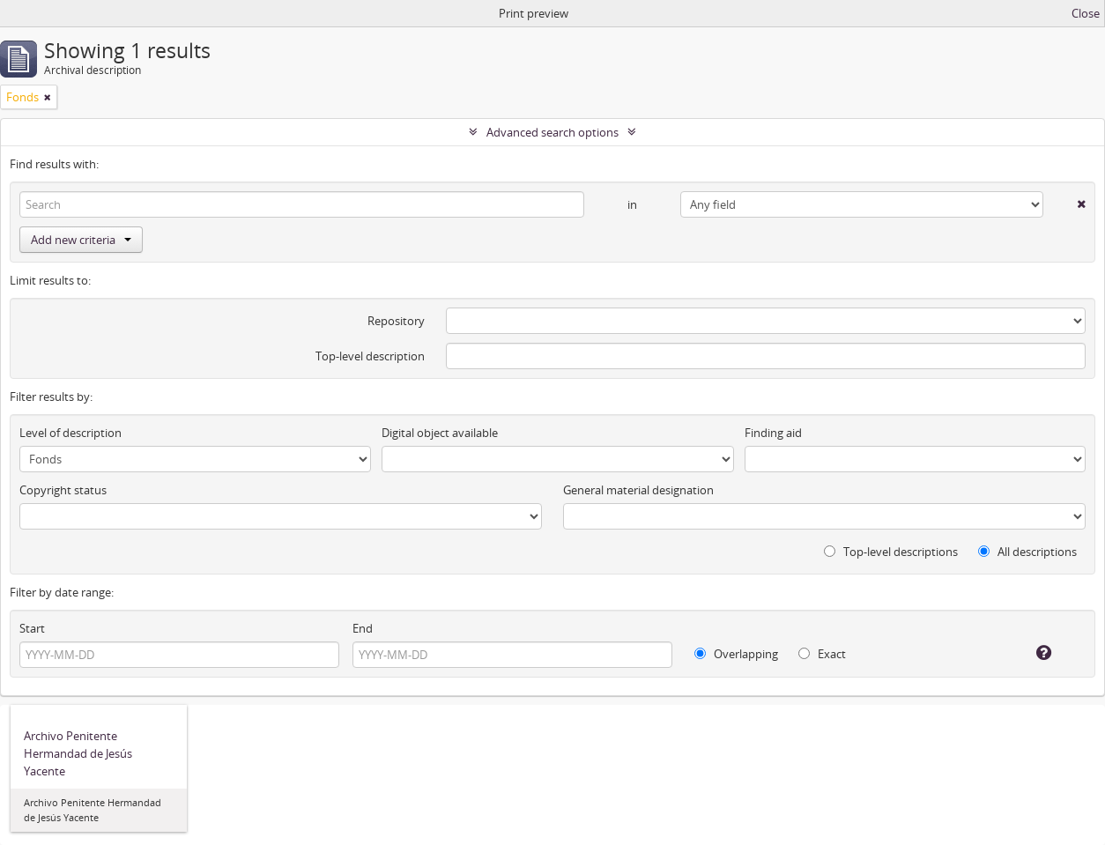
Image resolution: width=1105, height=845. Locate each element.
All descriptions (1027, 552)
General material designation (638, 490)
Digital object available (440, 433)
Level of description (70, 433)
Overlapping (736, 654)
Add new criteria (81, 240)
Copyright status (63, 490)
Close (1086, 13)
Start (32, 628)
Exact (822, 654)
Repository (396, 321)
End (362, 628)
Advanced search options (552, 132)
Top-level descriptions (891, 552)
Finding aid (773, 433)
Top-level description (370, 356)
